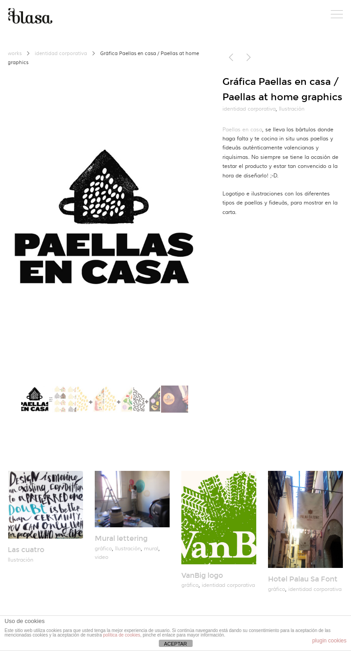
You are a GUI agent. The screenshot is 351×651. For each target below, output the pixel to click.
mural (151, 548)
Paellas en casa (242, 129)
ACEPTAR (175, 643)
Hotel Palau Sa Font (302, 579)
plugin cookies (329, 640)
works (15, 54)
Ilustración (292, 109)
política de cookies (121, 634)
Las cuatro (26, 549)
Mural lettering (121, 538)
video (101, 557)
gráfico (103, 548)
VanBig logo (202, 575)
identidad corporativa (61, 54)
